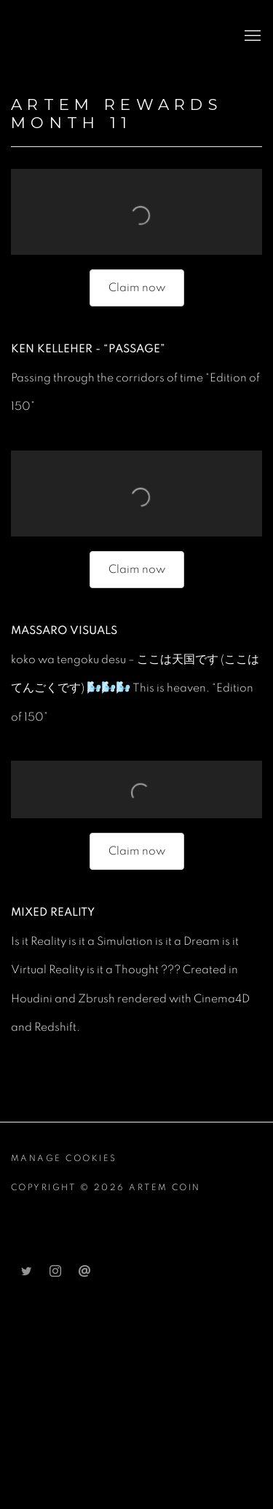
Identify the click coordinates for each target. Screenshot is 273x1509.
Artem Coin (84, 36)
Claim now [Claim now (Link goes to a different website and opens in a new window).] (136, 569)
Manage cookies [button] (64, 1158)
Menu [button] (251, 36)
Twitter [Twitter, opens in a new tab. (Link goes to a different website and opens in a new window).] (26, 1271)
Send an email (84, 1271)
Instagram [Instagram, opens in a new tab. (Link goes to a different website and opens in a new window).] (55, 1271)
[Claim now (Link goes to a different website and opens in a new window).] (137, 287)
